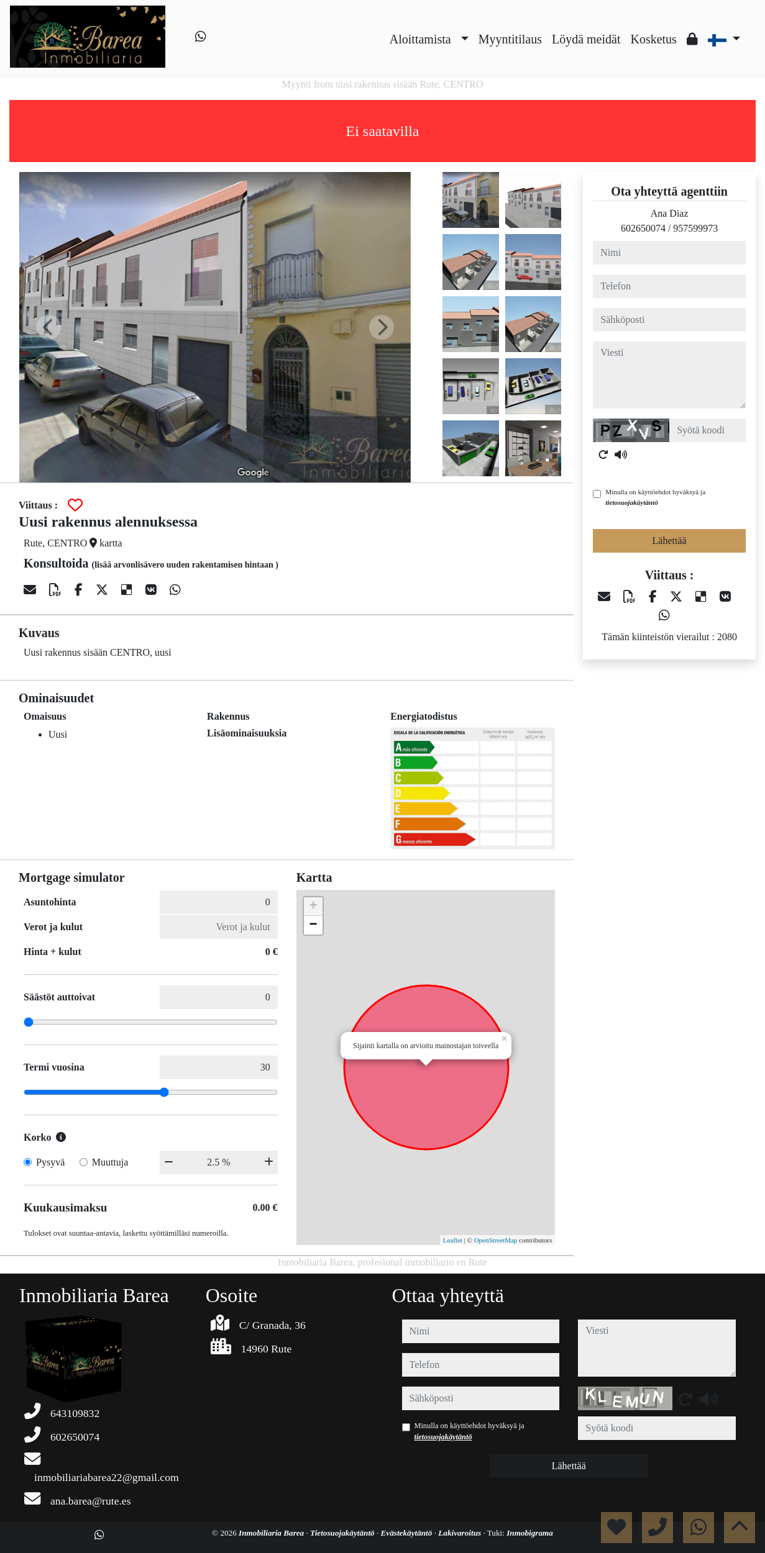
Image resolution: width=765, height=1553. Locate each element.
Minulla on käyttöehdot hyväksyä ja (655, 497)
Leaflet (452, 1240)
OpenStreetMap (496, 1240)
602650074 (643, 228)
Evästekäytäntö (407, 1532)
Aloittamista (420, 39)
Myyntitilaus (510, 39)
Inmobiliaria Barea (272, 1532)
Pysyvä (50, 1162)
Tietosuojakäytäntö (343, 1532)
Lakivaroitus (460, 1532)
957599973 (695, 228)
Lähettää (670, 540)
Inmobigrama (529, 1532)
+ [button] (313, 906)
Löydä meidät (586, 39)
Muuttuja (110, 1162)
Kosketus (653, 39)
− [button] (313, 925)
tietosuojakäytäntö (631, 502)
